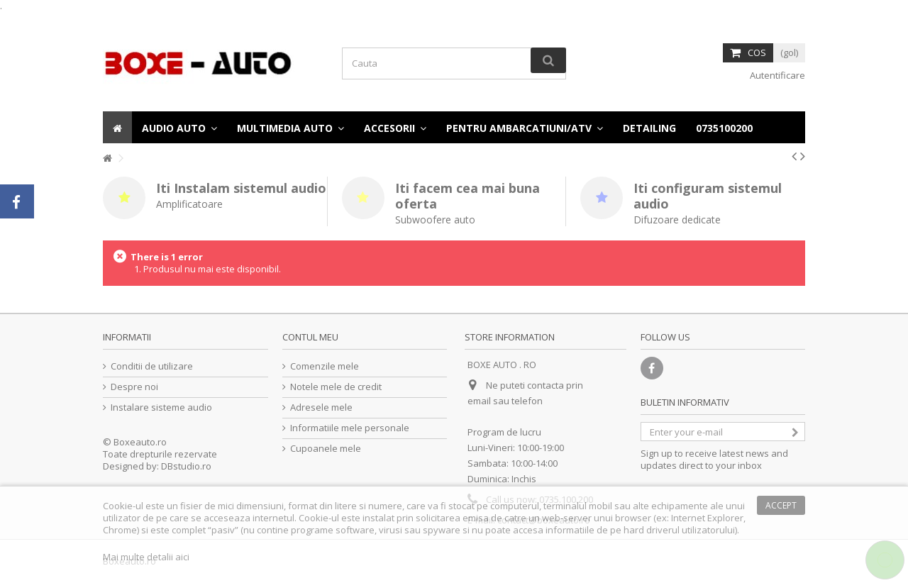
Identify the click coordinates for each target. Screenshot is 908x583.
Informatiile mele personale (349, 428)
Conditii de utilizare (152, 366)
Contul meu (310, 337)
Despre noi (134, 387)
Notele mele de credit (336, 387)
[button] (724, 127)
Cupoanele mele (325, 449)
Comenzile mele (324, 366)
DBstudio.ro (186, 466)
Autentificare (776, 75)
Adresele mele (321, 407)
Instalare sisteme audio (161, 407)
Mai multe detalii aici (146, 556)
